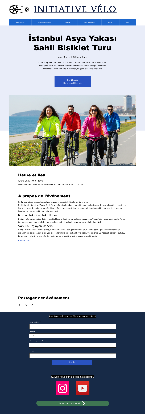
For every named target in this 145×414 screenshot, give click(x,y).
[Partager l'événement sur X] (25, 305)
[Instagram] (62, 388)
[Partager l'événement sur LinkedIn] (32, 305)
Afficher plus (24, 240)
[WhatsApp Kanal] (72, 403)
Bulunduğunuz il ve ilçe (39, 341)
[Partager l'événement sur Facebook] (19, 305)
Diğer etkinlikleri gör (72, 83)
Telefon (32, 331)
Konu (32, 351)
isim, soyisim (34, 322)
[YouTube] (82, 388)
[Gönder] (72, 362)
